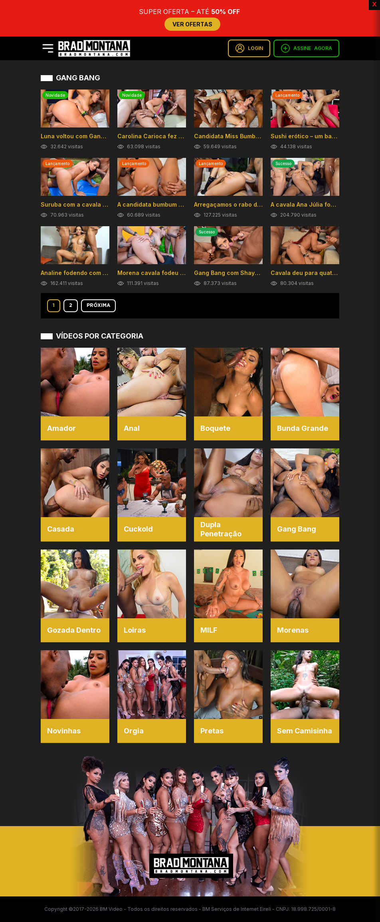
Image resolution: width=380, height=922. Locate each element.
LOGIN (249, 48)
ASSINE (306, 48)
